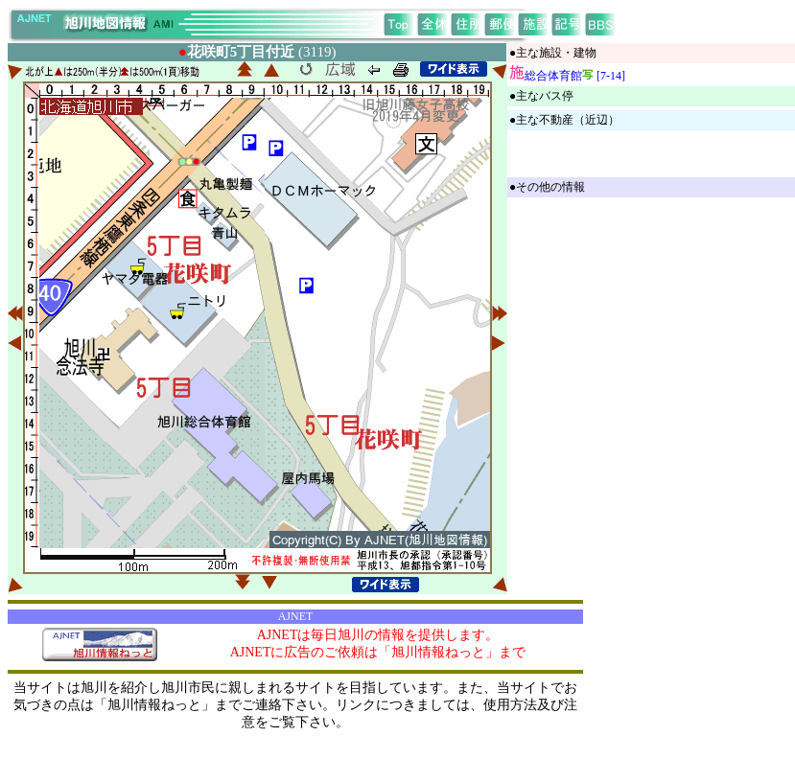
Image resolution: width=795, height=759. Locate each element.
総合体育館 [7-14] (575, 75)
